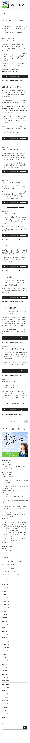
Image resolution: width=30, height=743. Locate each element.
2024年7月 (5, 657)
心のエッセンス (17, 5)
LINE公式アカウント (7, 546)
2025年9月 (5, 611)
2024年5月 (5, 664)
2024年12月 (5, 641)
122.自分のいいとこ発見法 (11, 87)
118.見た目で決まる (9, 246)
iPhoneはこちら (7, 460)
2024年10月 (5, 647)
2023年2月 (5, 714)
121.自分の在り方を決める (11, 149)
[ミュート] (21, 76)
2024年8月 (5, 654)
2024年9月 (5, 651)
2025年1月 (5, 637)
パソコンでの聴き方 (7, 476)
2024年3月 (5, 671)
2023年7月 (5, 697)
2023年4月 (5, 707)
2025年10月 (5, 608)
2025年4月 (5, 627)
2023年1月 (5, 717)
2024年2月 (5, 674)
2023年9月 (5, 690)
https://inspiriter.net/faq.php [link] (9, 71)
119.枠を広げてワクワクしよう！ (14, 213)
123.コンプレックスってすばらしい (12, 561)
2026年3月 (5, 591)
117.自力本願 (7, 277)
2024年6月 (5, 661)
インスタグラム (6, 550)
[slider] (13, 76)
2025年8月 (5, 614)
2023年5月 (5, 704)
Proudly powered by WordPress (10, 739)
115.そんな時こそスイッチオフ (13, 349)
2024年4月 (5, 667)
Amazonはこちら (7, 464)
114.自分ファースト (9, 382)
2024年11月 (5, 644)
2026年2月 (5, 594)
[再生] (4, 76)
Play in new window (12, 80)
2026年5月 (5, 584)
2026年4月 (5, 588)
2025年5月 (5, 624)
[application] (15, 76)
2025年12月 (5, 601)
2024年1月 (5, 677)
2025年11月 (5, 604)
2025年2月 (5, 634)
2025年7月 (5, 617)
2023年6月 (5, 700)
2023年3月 (5, 710)
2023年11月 (5, 684)
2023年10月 (5, 687)
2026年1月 (5, 598)
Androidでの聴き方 (7, 474)
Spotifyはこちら (7, 462)
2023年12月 (5, 680)
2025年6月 (5, 621)
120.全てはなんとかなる (11, 182)
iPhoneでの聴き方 (7, 472)
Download (21, 80)
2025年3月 (5, 631)
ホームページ (6, 548)
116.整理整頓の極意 (9, 308)
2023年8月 (5, 694)
